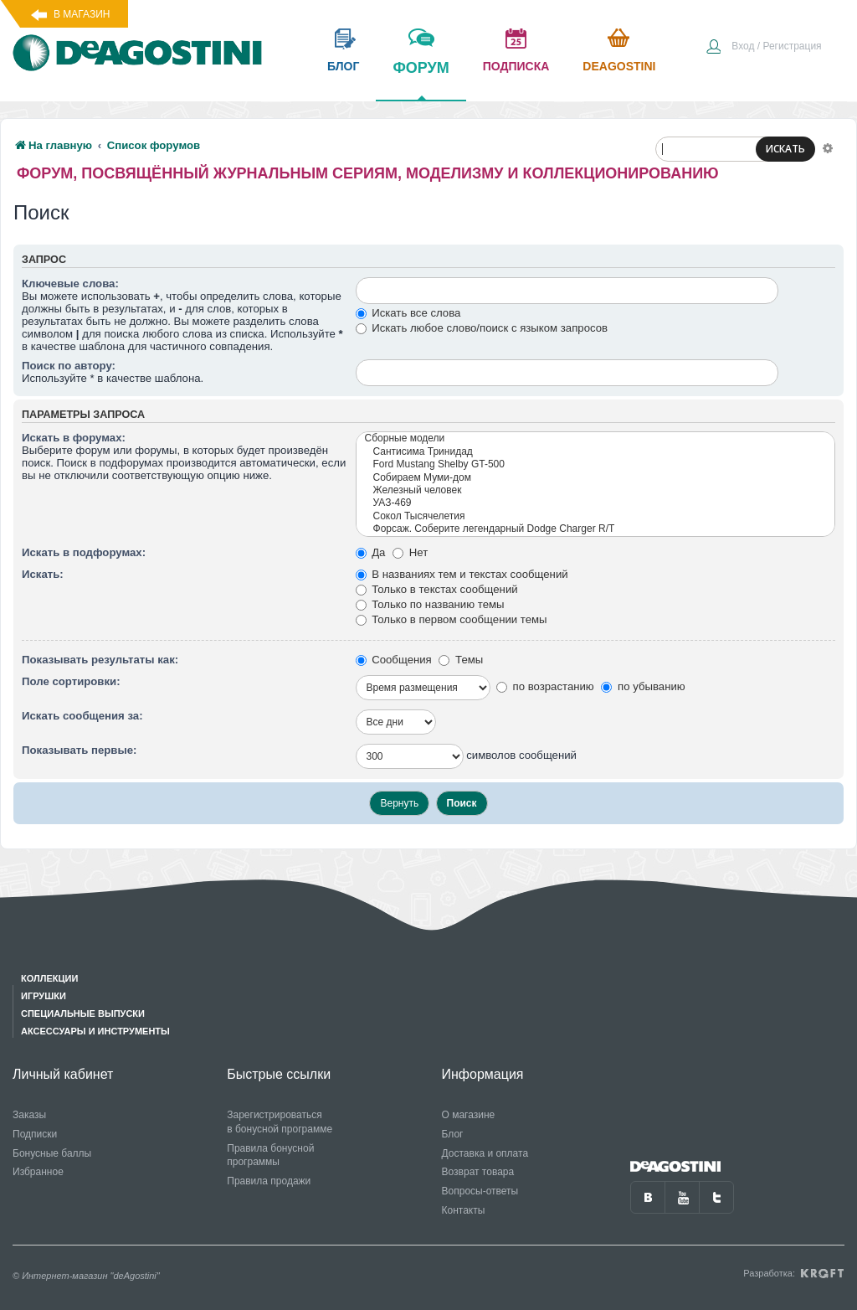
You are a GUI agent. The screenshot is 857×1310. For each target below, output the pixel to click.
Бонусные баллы (52, 1153)
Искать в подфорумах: (84, 552)
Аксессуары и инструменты (95, 1031)
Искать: (43, 574)
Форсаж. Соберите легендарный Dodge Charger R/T (595, 529)
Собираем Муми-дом (595, 478)
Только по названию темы (430, 604)
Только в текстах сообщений (437, 589)
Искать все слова (408, 313)
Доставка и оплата (485, 1153)
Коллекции (49, 978)
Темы (461, 659)
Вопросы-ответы (480, 1191)
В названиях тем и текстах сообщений (462, 574)
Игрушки (43, 996)
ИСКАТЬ (785, 149)
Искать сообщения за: (82, 715)
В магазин (82, 14)
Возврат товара (478, 1172)
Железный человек (595, 490)
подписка (516, 66)
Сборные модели (595, 438)
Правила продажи (268, 1181)
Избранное (38, 1172)
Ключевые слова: (70, 283)
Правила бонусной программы (270, 1155)
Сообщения (394, 659)
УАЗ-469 (595, 503)
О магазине (468, 1115)
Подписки (35, 1134)
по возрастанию (545, 686)
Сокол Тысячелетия (595, 516)
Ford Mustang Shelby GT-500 (595, 464)
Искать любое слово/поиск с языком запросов (482, 328)
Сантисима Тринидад (595, 452)
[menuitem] (763, 48)
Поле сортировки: (71, 681)
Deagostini (618, 66)
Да (371, 552)
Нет (410, 552)
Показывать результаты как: (100, 659)
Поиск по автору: (68, 365)
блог (343, 66)
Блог (453, 1134)
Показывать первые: (79, 750)
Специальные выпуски (83, 1013)
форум (421, 79)
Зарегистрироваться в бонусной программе (279, 1122)
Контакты (463, 1210)
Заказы (29, 1115)
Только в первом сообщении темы (451, 619)
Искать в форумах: (74, 437)
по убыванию (643, 686)
